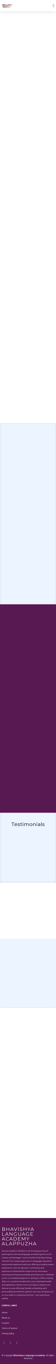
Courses (5, 1323)
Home (4, 1312)
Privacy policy (8, 1333)
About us (6, 1317)
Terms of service (9, 1328)
